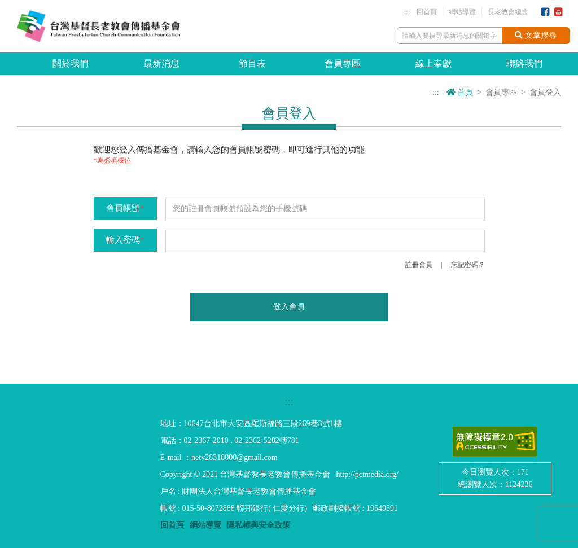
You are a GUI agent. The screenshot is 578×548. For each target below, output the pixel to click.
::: (407, 12)
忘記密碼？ (468, 265)
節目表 (252, 63)
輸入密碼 (125, 239)
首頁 (460, 92)
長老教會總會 (508, 12)
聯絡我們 (524, 63)
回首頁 (427, 12)
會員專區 (343, 63)
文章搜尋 (536, 35)
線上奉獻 (433, 63)
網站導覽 (462, 12)
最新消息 (161, 63)
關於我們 (70, 63)
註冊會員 (418, 265)
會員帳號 (125, 208)
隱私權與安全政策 (258, 525)
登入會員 (289, 307)
